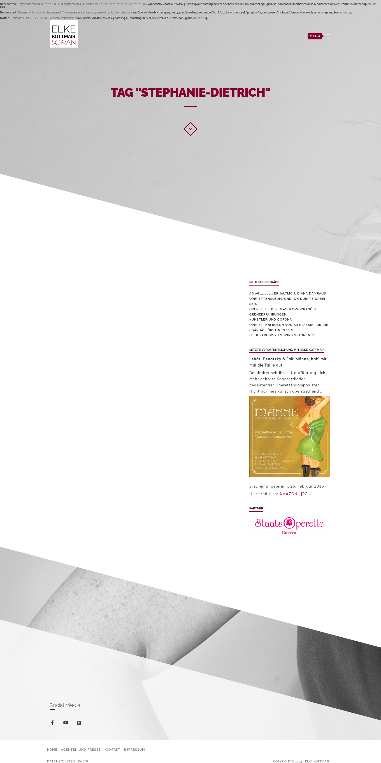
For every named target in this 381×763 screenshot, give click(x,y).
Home (52, 750)
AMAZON (288, 493)
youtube (67, 724)
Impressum (134, 750)
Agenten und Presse (81, 750)
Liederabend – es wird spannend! (281, 335)
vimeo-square (80, 724)
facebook (53, 723)
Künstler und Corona (270, 319)
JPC (304, 493)
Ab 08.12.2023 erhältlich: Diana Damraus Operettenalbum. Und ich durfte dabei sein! (287, 299)
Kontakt (112, 750)
